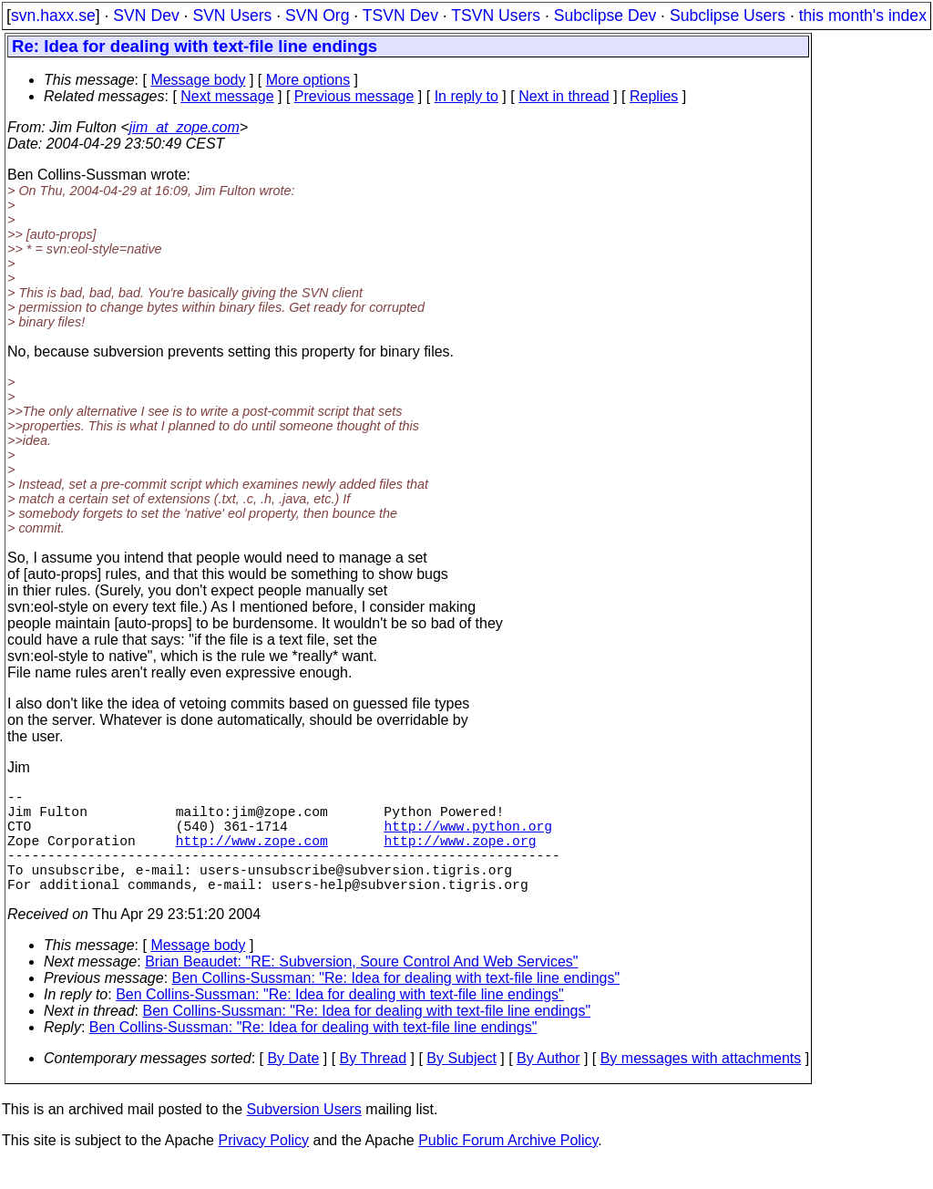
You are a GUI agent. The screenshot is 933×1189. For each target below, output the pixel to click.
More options (308, 80)
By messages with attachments (701, 1083)
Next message (226, 96)
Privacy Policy (263, 1165)
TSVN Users (495, 15)
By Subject (461, 1083)
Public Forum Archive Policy (508, 1165)
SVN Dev (146, 15)
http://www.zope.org (460, 854)
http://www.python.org (468, 836)
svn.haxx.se (53, 15)
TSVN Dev (400, 15)
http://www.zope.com (252, 854)
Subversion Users (304, 1134)
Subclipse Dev (605, 15)
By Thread (373, 1083)
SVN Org (317, 15)
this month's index (863, 15)
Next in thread (564, 96)
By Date (293, 1083)
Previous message (354, 96)
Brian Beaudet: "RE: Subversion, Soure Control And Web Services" (361, 987)
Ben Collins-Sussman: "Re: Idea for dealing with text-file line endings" (396, 1003)
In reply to (466, 96)
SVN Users (232, 15)
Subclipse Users (727, 15)
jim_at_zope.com (184, 127)
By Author (548, 1083)
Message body (197, 80)
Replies (654, 96)
